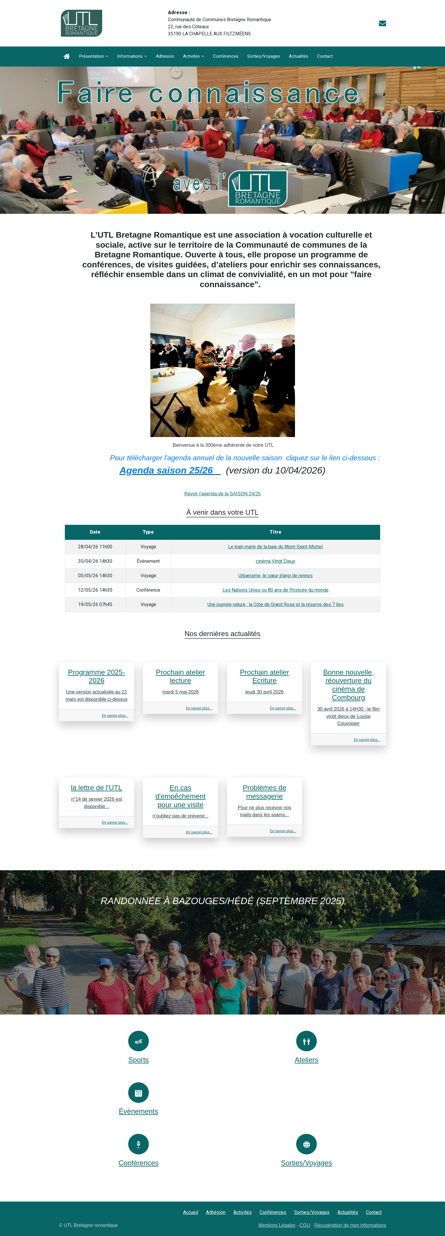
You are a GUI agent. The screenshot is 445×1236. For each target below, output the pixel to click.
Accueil (190, 1212)
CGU (305, 1225)
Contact (325, 56)
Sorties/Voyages (263, 56)
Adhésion (165, 56)
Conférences (225, 56)
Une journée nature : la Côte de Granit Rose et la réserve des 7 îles (275, 604)
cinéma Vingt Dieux (275, 561)
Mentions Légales (276, 1225)
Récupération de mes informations (350, 1225)
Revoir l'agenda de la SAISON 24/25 (222, 493)
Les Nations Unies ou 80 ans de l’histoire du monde (275, 590)
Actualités (298, 56)
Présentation (91, 56)
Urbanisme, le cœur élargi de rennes (275, 575)
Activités (191, 56)
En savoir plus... (115, 715)
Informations (130, 56)
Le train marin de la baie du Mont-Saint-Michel (275, 547)
